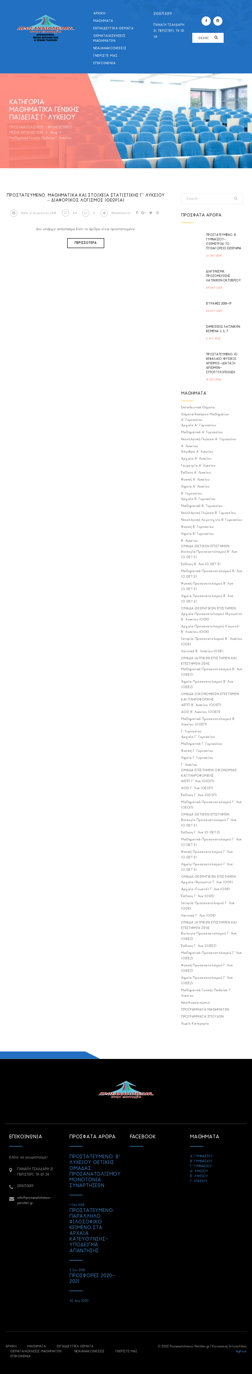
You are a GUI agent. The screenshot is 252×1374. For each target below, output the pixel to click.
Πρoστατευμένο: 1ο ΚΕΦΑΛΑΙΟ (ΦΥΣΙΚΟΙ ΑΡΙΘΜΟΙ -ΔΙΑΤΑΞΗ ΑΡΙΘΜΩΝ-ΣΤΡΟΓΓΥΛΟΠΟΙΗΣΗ (221, 363)
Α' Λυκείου (189, 446)
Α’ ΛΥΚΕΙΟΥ (199, 1171)
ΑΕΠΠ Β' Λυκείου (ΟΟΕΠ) (201, 705)
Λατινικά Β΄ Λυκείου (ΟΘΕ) (202, 651)
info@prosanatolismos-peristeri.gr (34, 1200)
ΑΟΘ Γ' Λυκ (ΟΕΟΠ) (197, 788)
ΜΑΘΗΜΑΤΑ (103, 21)
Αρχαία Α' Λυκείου (196, 459)
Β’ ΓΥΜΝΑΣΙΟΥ (201, 1161)
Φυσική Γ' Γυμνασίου (197, 751)
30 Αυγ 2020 (79, 1301)
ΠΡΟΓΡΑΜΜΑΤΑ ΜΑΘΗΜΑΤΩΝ (205, 1010)
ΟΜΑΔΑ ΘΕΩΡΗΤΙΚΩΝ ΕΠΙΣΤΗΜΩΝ (208, 608)
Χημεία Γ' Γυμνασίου (197, 758)
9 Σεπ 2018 (77, 1270)
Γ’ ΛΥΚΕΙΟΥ (198, 1181)
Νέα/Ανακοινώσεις (110, 48)
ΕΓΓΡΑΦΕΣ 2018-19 (218, 303)
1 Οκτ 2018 (77, 1205)
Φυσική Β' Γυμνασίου (197, 527)
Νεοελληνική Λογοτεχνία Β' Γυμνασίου (211, 520)
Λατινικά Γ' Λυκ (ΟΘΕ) (198, 916)
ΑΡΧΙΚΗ (99, 13)
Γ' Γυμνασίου (191, 731)
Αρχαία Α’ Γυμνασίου (198, 425)
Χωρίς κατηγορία (195, 1024)
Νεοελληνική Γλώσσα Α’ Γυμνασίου (208, 439)
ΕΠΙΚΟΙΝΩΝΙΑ (104, 63)
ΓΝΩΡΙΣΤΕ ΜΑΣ (105, 56)
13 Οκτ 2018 (214, 256)
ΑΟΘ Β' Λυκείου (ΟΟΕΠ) (200, 712)
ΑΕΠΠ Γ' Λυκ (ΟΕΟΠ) (197, 781)
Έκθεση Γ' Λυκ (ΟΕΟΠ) (199, 795)
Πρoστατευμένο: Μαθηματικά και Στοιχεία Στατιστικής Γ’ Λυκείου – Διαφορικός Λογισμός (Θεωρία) (86, 198)
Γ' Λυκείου (189, 765)
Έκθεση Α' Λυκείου (196, 473)
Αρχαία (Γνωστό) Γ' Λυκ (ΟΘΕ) (205, 889)
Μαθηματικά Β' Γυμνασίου (202, 506)
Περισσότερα (86, 243)
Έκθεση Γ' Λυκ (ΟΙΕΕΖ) (199, 946)
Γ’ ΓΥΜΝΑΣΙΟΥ (201, 1166)
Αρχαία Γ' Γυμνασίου (198, 737)
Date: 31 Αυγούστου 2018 (33, 213)
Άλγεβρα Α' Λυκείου (197, 452)
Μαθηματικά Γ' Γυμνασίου (201, 744)
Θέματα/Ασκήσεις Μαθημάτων (109, 38)
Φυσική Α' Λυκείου (195, 480)
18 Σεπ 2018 (213, 380)
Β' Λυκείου (189, 541)
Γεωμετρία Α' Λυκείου (198, 466)
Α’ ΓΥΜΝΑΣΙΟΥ (201, 1156)
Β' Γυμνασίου (191, 493)
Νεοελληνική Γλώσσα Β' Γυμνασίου (208, 513)
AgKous (241, 1351)
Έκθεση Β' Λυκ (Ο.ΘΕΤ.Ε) (201, 564)
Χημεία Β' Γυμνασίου (197, 534)
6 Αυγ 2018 (213, 338)
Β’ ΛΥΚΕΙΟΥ (199, 1176)
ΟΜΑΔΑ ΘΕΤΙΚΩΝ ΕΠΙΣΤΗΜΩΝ (205, 546)
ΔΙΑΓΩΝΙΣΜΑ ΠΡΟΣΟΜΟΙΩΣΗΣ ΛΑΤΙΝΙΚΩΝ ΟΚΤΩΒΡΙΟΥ (223, 276)
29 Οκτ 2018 (214, 288)
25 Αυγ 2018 (214, 311)
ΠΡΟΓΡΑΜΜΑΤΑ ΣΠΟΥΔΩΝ (202, 1017)
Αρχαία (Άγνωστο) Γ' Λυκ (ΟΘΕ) (207, 882)
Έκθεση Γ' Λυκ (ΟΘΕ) (197, 896)
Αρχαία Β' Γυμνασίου (198, 499)
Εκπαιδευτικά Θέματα (113, 28)
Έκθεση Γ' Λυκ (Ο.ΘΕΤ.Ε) (200, 832)
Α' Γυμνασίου (191, 420)
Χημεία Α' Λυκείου (195, 487)
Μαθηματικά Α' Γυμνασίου (202, 432)
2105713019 (162, 14)
